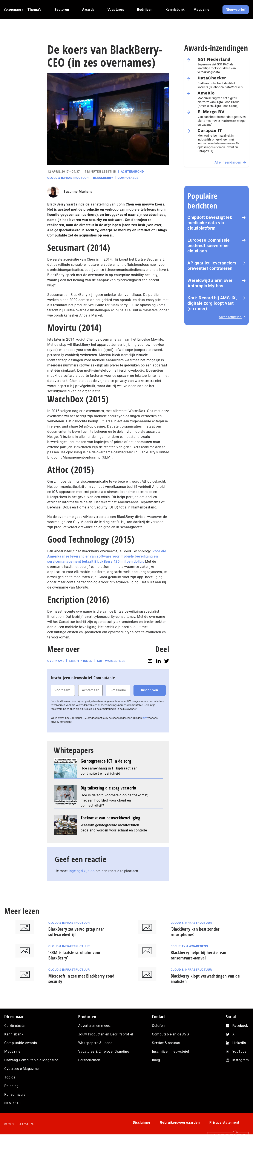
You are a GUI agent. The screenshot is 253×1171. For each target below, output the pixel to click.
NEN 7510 (12, 1103)
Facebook (240, 1026)
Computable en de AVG (170, 1034)
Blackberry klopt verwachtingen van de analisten (205, 978)
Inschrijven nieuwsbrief (170, 1051)
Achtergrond (132, 171)
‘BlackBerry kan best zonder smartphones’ (195, 931)
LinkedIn (239, 1043)
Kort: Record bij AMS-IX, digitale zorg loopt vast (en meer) (212, 303)
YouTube (239, 1051)
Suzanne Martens (77, 192)
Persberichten (89, 1060)
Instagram (240, 1060)
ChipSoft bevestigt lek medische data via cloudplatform (209, 223)
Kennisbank (13, 1034)
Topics (9, 1077)
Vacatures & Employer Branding (103, 1051)
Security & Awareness (189, 946)
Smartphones (80, 661)
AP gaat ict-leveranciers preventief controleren (211, 265)
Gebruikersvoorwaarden (180, 1122)
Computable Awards (20, 1043)
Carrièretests (14, 1026)
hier (145, 718)
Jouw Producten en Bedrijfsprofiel (105, 1034)
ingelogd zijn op (82, 871)
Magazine (12, 1051)
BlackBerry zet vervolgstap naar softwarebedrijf (76, 931)
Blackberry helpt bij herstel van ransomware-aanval (198, 955)
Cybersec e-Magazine (21, 1069)
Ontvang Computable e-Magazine (31, 1060)
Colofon (158, 1026)
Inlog (156, 1060)
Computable (128, 177)
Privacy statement (224, 1122)
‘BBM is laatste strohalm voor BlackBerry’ (74, 955)
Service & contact (166, 1043)
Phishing (11, 1086)
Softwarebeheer (111, 661)
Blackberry (103, 177)
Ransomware (14, 1094)
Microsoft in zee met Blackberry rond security (81, 978)
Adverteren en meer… (95, 1026)
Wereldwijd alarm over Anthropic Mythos (210, 283)
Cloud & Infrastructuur (68, 177)
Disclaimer (141, 1122)
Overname (55, 661)
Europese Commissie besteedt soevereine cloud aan (208, 245)
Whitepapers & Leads (95, 1043)
